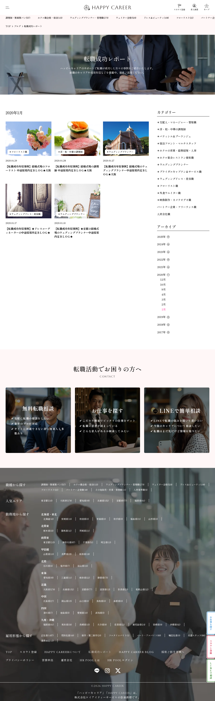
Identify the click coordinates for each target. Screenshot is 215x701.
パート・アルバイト (149, 635)
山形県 (153, 519)
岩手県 (118, 519)
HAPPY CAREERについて (62, 652)
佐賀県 (119, 624)
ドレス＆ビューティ (156, 18)
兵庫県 (103, 500)
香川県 (48, 612)
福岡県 (140, 500)
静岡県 (103, 577)
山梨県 (48, 554)
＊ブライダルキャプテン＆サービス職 (179, 171)
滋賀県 (105, 589)
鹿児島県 (139, 624)
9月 (164, 289)
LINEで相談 (211, 670)
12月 (163, 279)
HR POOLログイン (120, 660)
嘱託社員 (174, 635)
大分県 (102, 624)
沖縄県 (175, 624)
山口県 (84, 601)
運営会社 (67, 660)
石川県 (48, 566)
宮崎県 (157, 624)
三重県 (66, 577)
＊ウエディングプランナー (120, 151)
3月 (164, 299)
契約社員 (67, 635)
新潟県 (84, 554)
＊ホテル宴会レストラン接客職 (175, 157)
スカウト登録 (28, 652)
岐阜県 (84, 577)
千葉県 (88, 542)
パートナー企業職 (77, 489)
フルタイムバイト (119, 635)
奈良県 (123, 589)
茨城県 (84, 530)
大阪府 (66, 500)
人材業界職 (141, 489)
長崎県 (84, 624)
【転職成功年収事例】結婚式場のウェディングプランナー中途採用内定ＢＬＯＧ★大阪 (125, 170)
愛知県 (84, 500)
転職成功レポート (99, 652)
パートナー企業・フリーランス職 (176, 207)
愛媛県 (82, 612)
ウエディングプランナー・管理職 (89, 18)
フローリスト (185, 18)
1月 (164, 309)
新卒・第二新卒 (91, 635)
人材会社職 (163, 214)
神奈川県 (68, 542)
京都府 (121, 500)
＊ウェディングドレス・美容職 (25, 214)
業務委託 (47, 640)
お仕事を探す (211, 623)
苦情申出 (47, 660)
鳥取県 (101, 601)
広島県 (48, 601)
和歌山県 (142, 589)
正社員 (47, 635)
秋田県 (84, 519)
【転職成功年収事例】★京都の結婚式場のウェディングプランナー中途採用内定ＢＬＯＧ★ (76, 232)
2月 (164, 304)
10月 (163, 284)
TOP (9, 652)
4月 (164, 294)
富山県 (82, 566)
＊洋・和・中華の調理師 (70, 151)
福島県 (135, 519)
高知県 (100, 612)
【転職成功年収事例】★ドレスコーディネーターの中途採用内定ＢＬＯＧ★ (28, 230)
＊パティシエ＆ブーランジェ (174, 136)
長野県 (67, 554)
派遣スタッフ (196, 635)
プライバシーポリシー (20, 660)
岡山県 (67, 601)
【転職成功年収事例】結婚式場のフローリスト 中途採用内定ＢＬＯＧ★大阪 (28, 168)
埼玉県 (106, 542)
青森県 (101, 519)
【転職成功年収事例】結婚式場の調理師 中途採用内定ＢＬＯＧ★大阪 (76, 168)
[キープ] (206, 7)
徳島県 (65, 612)
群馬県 (66, 530)
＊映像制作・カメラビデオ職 (174, 200)
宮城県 (66, 519)
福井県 (65, 566)
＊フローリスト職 (18, 151)
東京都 (47, 500)
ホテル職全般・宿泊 (50, 18)
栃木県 (48, 530)
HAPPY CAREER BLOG (136, 652)
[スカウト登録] (179, 7)
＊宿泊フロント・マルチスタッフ (176, 143)
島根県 (118, 601)
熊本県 (67, 624)
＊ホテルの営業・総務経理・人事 (176, 150)
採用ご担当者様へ (172, 652)
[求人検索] (194, 7)
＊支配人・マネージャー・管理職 (176, 122)
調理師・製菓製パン (18, 18)
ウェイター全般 (126, 18)
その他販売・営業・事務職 (110, 489)
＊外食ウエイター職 (169, 193)
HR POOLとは (90, 660)
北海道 (48, 519)
